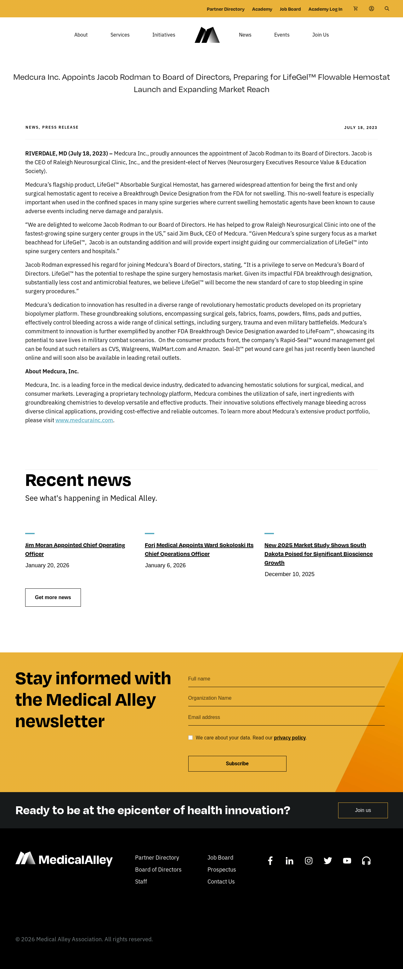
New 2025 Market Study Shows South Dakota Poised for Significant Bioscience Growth (318, 562)
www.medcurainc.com (84, 429)
